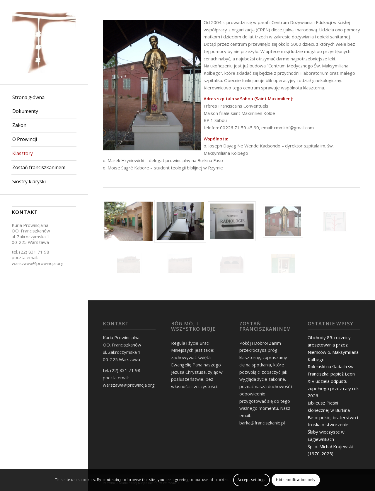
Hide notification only (295, 479)
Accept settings (251, 479)
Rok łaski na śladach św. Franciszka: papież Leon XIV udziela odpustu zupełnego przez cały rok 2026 (333, 380)
